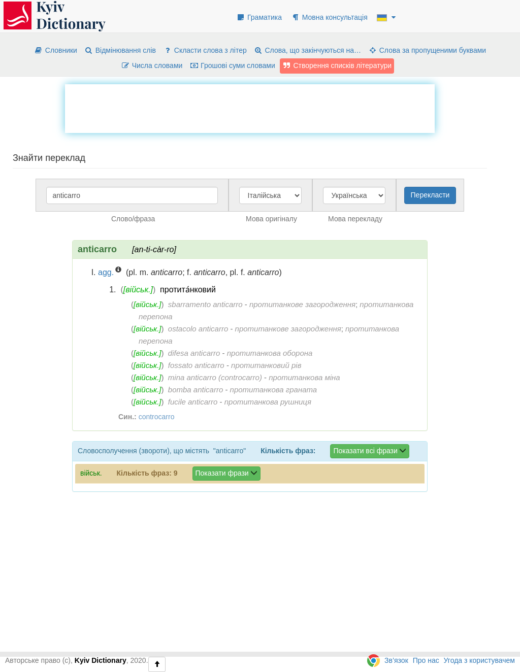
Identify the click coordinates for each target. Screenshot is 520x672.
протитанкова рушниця (267, 401)
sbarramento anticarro (205, 304)
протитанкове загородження (302, 304)
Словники (55, 50)
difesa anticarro (194, 353)
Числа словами (152, 65)
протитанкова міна (304, 377)
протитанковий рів (266, 365)
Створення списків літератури (337, 65)
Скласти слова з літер (205, 50)
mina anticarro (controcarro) (215, 377)
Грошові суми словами (232, 65)
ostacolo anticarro (198, 328)
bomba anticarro (195, 389)
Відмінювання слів (120, 50)
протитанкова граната (273, 389)
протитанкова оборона (270, 353)
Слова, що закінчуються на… (307, 50)
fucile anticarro (193, 401)
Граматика (259, 17)
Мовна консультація (329, 17)
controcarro (157, 417)
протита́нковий (188, 289)
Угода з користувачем (479, 660)
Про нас (426, 660)
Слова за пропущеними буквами (427, 50)
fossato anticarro (196, 365)
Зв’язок (396, 660)
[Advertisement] (250, 107)
